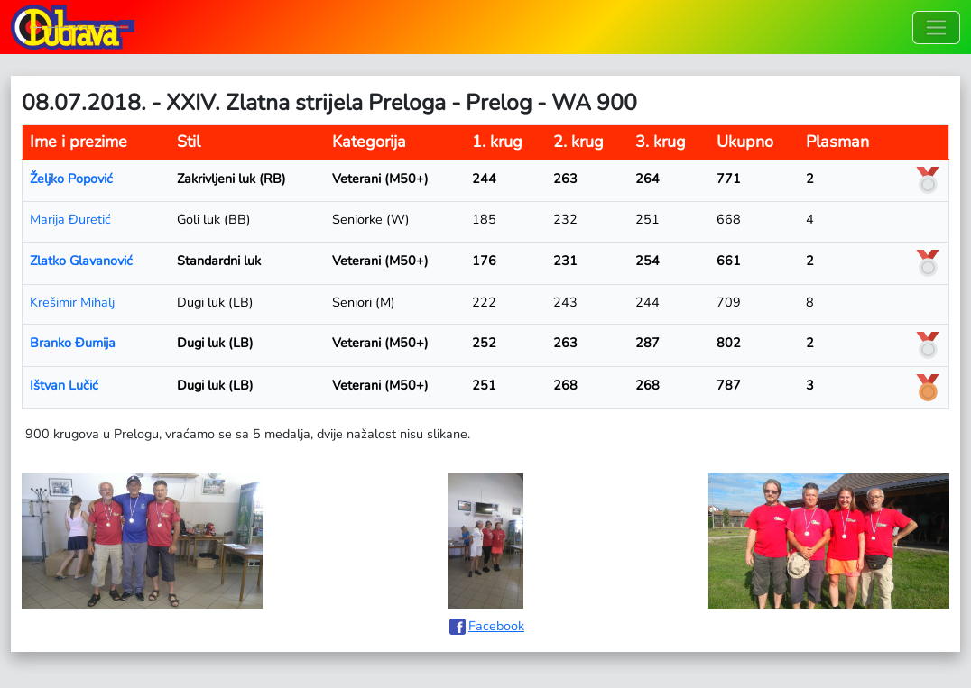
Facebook (496, 626)
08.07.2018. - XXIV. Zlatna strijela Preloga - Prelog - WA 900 (329, 103)
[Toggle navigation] (936, 27)
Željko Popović (71, 179)
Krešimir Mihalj (72, 302)
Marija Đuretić (70, 219)
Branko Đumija (73, 343)
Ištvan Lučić (64, 385)
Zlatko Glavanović (81, 261)
